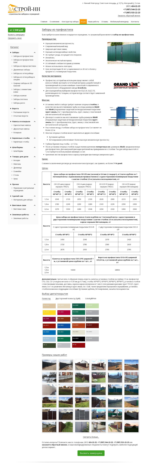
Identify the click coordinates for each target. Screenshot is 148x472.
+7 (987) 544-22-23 (131, 9)
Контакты (135, 21)
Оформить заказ (15, 38)
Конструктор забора (70, 21)
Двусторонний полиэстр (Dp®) (67, 298)
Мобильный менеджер (119, 21)
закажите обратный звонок (54, 445)
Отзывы (104, 21)
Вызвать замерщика (16, 34)
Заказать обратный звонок (129, 15)
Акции (83, 21)
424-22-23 (133, 6)
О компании (54, 21)
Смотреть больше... (91, 437)
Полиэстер (46, 298)
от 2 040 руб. (17, 30)
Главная (44, 21)
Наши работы (93, 21)
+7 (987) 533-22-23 (131, 12)
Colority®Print (90, 298)
